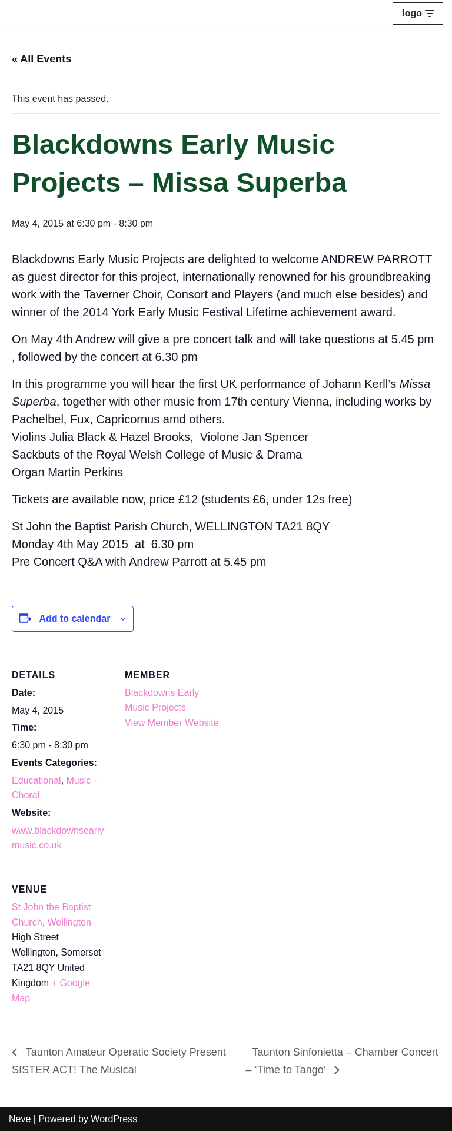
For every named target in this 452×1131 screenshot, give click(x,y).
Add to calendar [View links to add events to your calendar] (74, 618)
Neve (20, 1119)
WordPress (114, 1119)
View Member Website (171, 723)
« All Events (41, 59)
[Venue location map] (187, 946)
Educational (36, 780)
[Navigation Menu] (418, 13)
